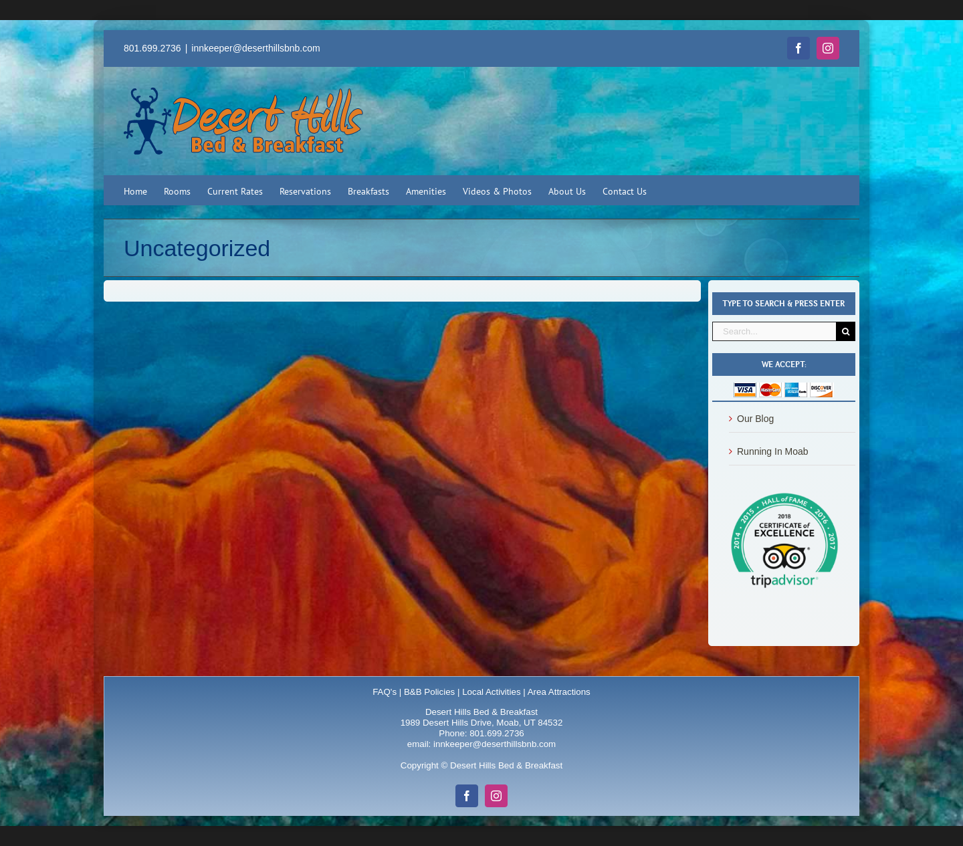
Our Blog (755, 418)
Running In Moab (773, 451)
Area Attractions (559, 692)
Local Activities (491, 692)
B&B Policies (429, 692)
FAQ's (384, 692)
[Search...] (774, 331)
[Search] (845, 331)
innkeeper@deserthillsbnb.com (255, 48)
